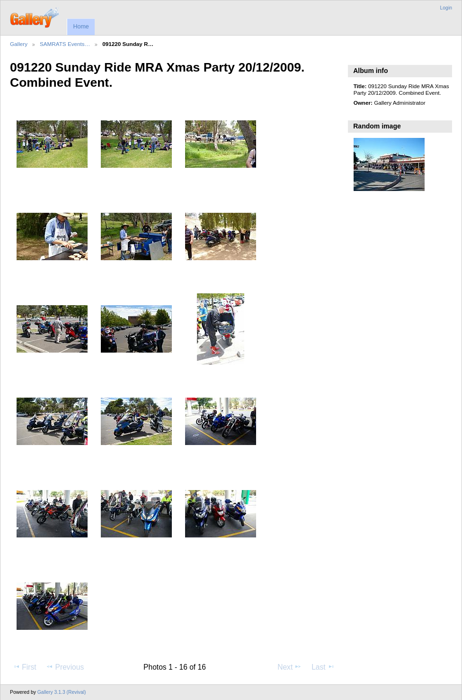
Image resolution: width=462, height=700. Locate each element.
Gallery (18, 44)
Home (81, 26)
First (24, 667)
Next (289, 667)
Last (323, 667)
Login (446, 7)
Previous (65, 667)
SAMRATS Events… (65, 44)
